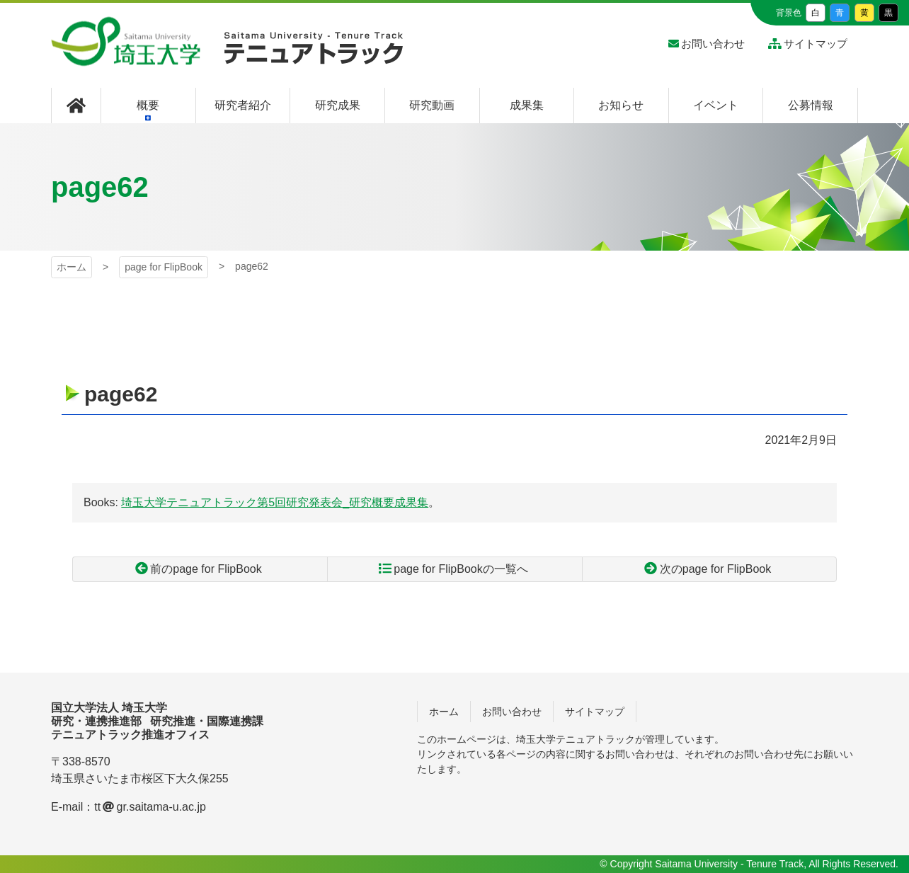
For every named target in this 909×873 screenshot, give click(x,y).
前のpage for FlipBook (205, 569)
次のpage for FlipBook (715, 569)
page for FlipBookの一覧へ (460, 569)
